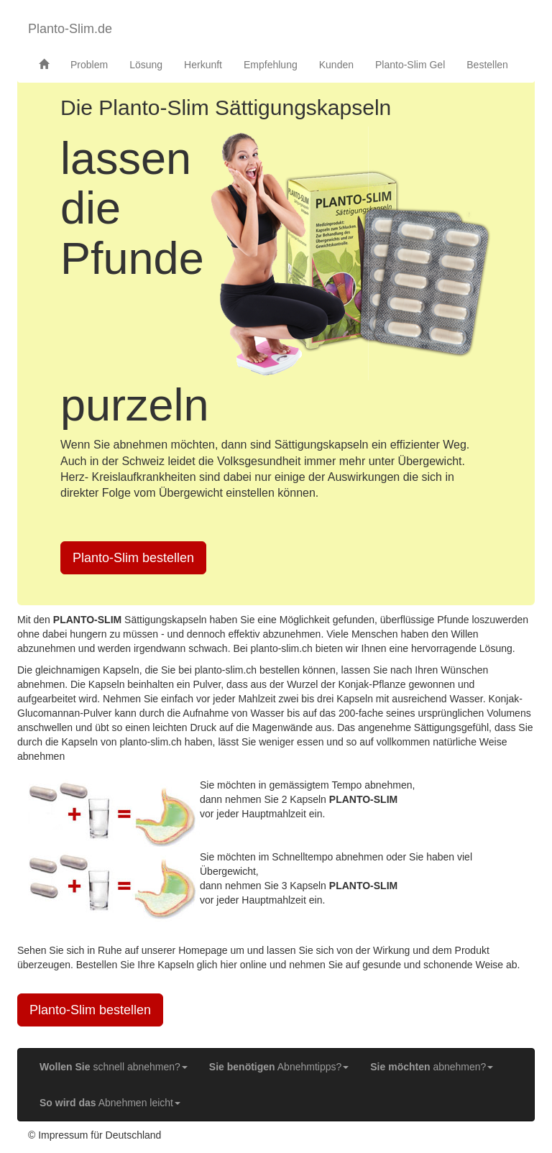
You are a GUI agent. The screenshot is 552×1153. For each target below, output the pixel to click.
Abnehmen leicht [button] (110, 1102)
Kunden (336, 64)
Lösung (145, 64)
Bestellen (487, 64)
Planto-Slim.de (70, 29)
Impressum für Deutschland (99, 1135)
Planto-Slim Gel (410, 64)
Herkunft (203, 64)
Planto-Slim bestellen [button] (133, 558)
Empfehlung (271, 64)
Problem (89, 64)
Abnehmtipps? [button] (279, 1066)
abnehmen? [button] (431, 1066)
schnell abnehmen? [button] (114, 1066)
